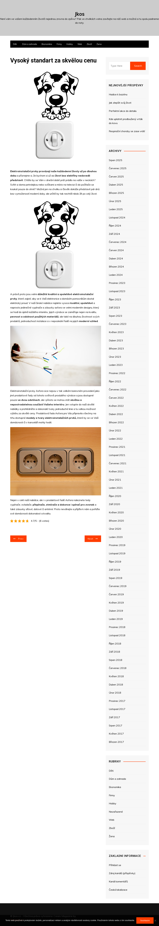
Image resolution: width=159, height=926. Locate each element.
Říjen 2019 (115, 561)
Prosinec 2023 (117, 282)
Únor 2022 (115, 430)
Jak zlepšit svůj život (120, 102)
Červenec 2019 (117, 586)
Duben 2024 (116, 258)
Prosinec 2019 (117, 545)
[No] (155, 920)
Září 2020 (114, 504)
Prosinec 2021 (117, 446)
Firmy (59, 44)
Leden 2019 (116, 619)
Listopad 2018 (117, 635)
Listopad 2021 (117, 455)
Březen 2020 (116, 520)
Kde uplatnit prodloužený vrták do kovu (126, 121)
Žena (99, 44)
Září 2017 (114, 717)
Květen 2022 (116, 405)
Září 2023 (114, 307)
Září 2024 (114, 233)
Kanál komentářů (118, 881)
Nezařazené (116, 811)
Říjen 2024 (115, 225)
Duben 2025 (116, 184)
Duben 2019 (116, 610)
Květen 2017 (116, 733)
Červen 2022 (116, 397)
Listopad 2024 (117, 217)
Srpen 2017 (115, 725)
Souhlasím (145, 920)
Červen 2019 (116, 594)
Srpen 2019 (115, 578)
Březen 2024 (116, 266)
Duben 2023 (116, 340)
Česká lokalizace (118, 889)
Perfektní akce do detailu (122, 110)
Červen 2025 (116, 176)
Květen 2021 (116, 471)
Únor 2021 (115, 479)
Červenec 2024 (117, 241)
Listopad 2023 (117, 291)
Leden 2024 (116, 274)
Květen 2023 (116, 332)
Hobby (69, 44)
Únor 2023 (115, 356)
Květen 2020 (116, 512)
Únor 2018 (115, 692)
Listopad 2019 (117, 553)
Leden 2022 (116, 438)
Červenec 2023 (117, 323)
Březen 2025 (116, 192)
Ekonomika (47, 44)
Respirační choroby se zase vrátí (127, 131)
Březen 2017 (116, 741)
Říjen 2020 (115, 496)
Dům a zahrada (29, 44)
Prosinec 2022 (117, 373)
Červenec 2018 (117, 668)
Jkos (79, 14)
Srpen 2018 (115, 659)
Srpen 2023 (115, 315)
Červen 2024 (116, 250)
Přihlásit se (115, 865)
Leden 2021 (116, 487)
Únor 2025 (115, 201)
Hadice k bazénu (118, 94)
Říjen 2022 (115, 381)
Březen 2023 (116, 348)
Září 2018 (114, 651)
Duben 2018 (116, 684)
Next (90, 538)
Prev (20, 538)
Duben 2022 (116, 414)
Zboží (89, 44)
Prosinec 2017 (117, 700)
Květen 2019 (116, 602)
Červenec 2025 (117, 168)
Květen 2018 (116, 676)
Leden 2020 (116, 537)
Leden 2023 (116, 364)
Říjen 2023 (115, 299)
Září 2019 (114, 569)
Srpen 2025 (115, 160)
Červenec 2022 (117, 389)
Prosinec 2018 (117, 627)
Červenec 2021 (117, 463)
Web (79, 44)
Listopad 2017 (117, 709)
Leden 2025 (116, 209)
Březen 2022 (116, 422)
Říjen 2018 (115, 643)
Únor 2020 (115, 528)
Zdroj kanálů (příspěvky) (122, 873)
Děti (15, 44)
